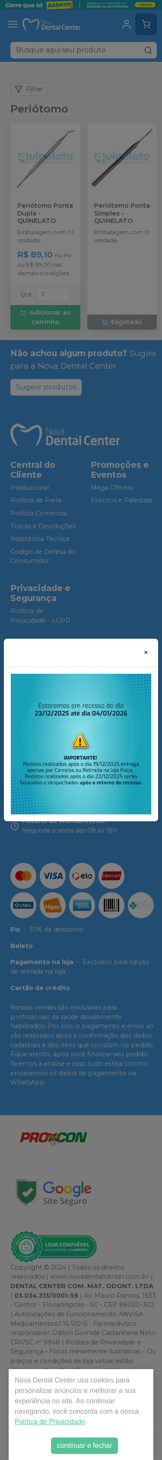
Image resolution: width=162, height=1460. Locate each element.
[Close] (146, 652)
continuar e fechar (84, 1445)
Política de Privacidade (50, 1421)
